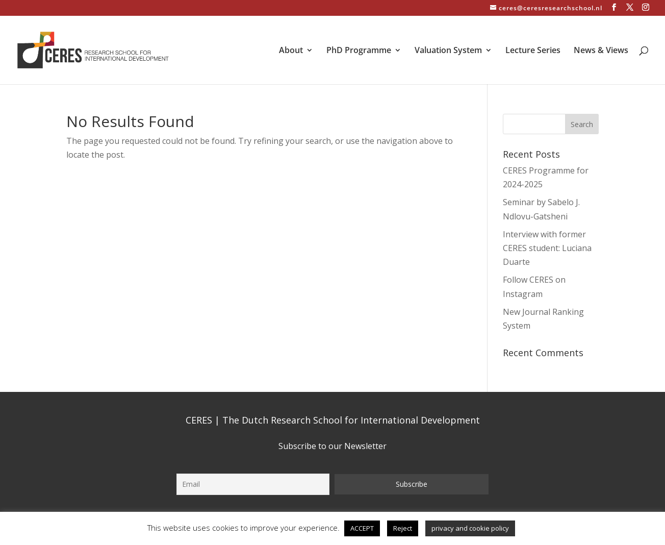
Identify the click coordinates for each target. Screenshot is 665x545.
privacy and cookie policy (470, 528)
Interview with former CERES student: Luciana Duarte (547, 248)
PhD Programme (358, 51)
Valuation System (448, 51)
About (291, 51)
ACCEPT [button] (362, 528)
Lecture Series (532, 51)
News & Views (601, 51)
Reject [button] (402, 528)
